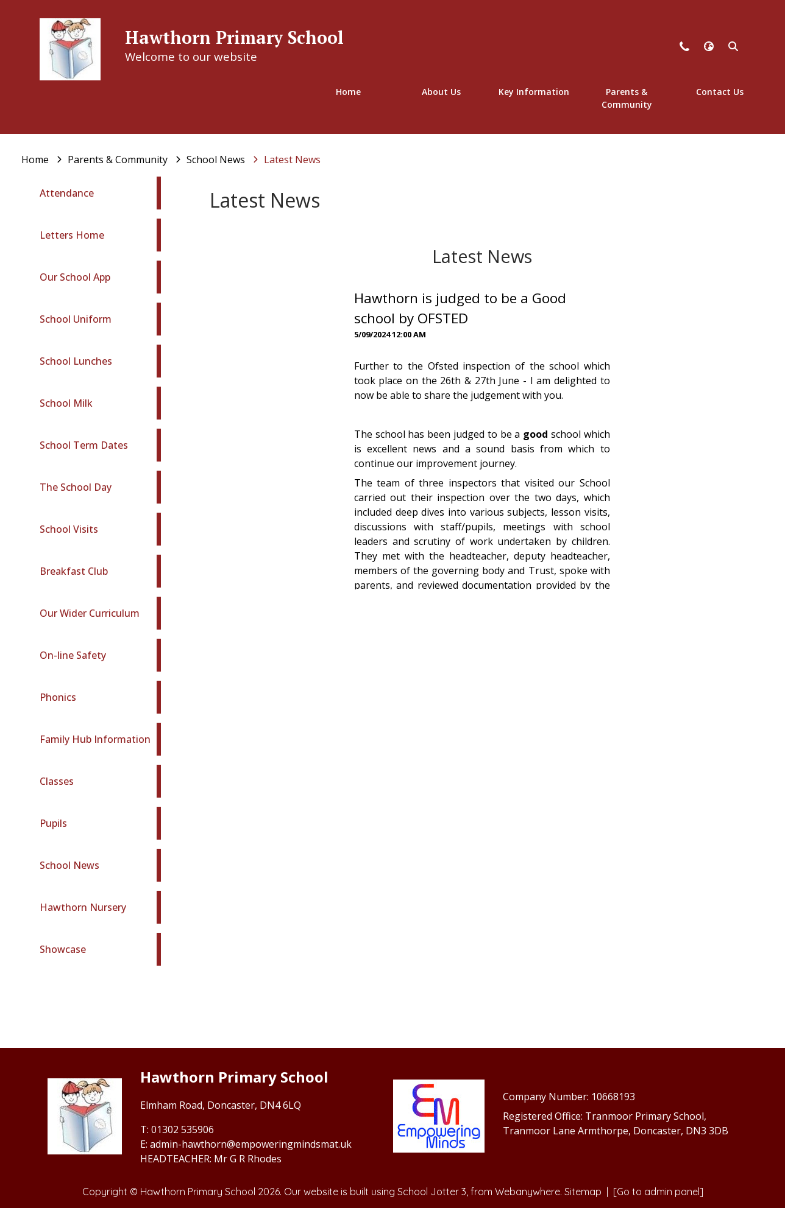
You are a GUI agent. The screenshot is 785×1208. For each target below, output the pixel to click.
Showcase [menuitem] (63, 949)
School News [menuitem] (69, 865)
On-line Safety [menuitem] (73, 655)
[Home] (35, 159)
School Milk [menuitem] (66, 403)
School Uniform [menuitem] (76, 319)
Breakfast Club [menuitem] (74, 571)
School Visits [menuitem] (69, 529)
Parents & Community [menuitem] (627, 98)
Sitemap (583, 1191)
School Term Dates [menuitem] (84, 445)
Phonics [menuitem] (58, 697)
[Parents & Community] (118, 159)
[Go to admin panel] (658, 1191)
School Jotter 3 (431, 1191)
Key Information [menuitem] (534, 91)
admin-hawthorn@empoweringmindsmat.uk (251, 1144)
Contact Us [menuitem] (720, 91)
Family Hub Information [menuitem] (95, 739)
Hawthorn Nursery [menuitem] (83, 907)
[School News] (215, 159)
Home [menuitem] (348, 91)
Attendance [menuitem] (67, 193)
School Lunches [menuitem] (76, 361)
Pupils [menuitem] (53, 823)
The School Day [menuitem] (76, 487)
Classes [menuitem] (57, 781)
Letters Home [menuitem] (72, 235)
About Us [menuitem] (441, 91)
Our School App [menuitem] (75, 277)
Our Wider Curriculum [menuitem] (90, 613)
